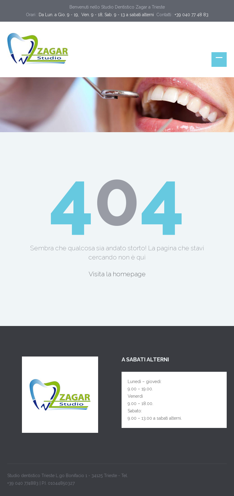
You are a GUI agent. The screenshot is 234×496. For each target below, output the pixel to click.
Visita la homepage (117, 274)
